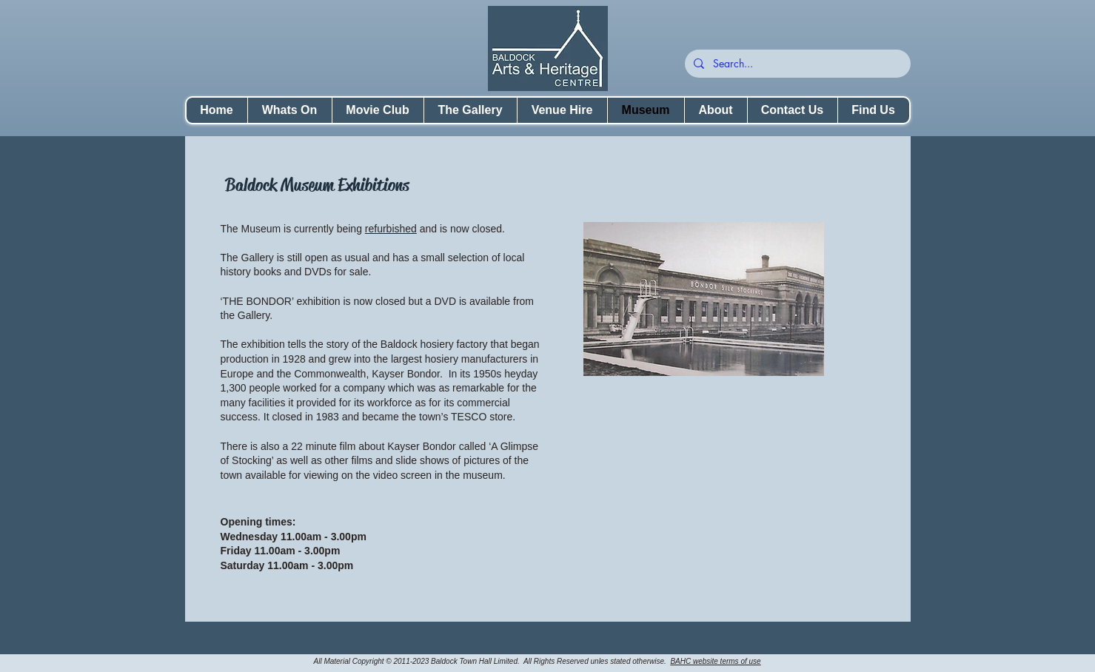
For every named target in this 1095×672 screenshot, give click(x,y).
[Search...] (796, 64)
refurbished (391, 229)
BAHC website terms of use (715, 661)
